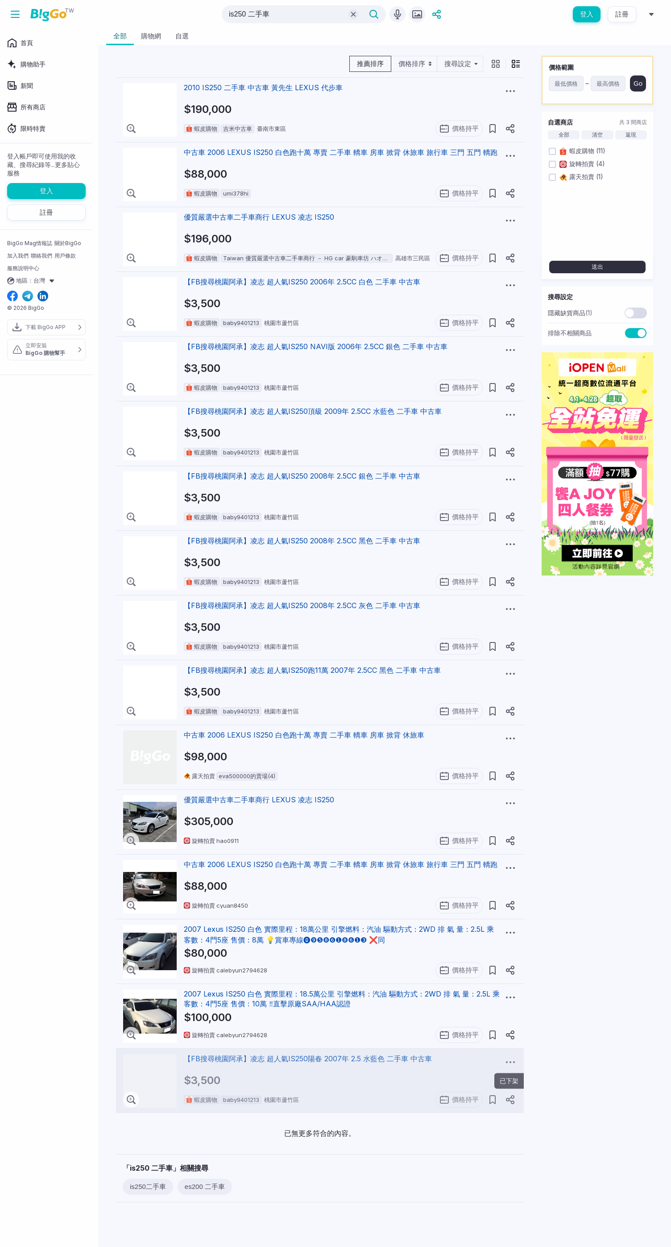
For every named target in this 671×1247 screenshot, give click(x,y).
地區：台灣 (32, 281)
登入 (586, 14)
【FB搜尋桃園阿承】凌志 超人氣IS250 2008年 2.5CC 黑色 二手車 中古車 (302, 540)
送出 (597, 266)
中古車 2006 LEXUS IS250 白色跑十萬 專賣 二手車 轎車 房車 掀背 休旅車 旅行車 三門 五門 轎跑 (340, 152)
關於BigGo (67, 243)
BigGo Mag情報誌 (29, 243)
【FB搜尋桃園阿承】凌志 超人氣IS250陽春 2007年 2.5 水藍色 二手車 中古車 (308, 1058)
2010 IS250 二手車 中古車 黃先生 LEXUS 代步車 (263, 87)
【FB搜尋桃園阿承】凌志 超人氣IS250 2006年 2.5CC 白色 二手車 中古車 (302, 281)
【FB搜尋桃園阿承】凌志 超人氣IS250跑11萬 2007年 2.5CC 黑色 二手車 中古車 (312, 670)
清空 (597, 135)
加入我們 (18, 255)
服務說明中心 (23, 268)
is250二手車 (148, 1186)
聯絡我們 (41, 255)
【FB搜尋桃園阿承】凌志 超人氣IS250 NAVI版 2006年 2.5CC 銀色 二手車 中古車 (315, 346)
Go (638, 83)
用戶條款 (65, 255)
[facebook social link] (12, 297)
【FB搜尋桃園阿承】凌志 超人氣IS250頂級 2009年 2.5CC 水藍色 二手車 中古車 (313, 411)
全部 (564, 135)
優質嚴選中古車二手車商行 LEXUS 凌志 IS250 (259, 217)
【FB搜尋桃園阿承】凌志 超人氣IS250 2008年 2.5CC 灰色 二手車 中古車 (302, 605)
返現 (630, 135)
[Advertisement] (597, 717)
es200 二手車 (205, 1186)
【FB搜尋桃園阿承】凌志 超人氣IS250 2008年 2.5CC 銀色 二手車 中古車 (302, 475)
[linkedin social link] (42, 297)
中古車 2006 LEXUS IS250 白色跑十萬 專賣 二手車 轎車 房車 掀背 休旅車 (304, 734)
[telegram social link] (27, 297)
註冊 (622, 14)
